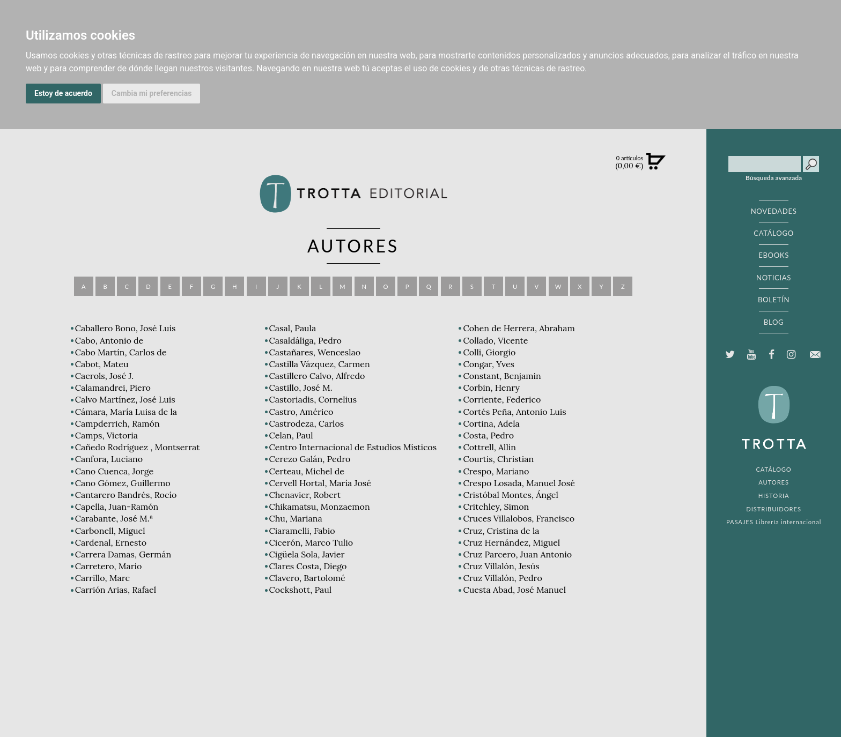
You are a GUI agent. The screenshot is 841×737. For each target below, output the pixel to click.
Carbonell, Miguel (110, 530)
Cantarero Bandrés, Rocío (126, 494)
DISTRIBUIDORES (773, 508)
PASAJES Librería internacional (773, 521)
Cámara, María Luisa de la (126, 411)
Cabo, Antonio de (109, 340)
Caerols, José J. (104, 375)
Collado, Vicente (495, 340)
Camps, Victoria (106, 435)
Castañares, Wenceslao (315, 352)
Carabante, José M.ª (114, 518)
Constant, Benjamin (502, 375)
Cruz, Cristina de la (501, 530)
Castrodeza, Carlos (306, 423)
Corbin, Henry (491, 387)
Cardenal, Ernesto (110, 542)
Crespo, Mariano (496, 471)
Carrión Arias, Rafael (115, 589)
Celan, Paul (291, 435)
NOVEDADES (774, 211)
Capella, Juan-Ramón (117, 506)
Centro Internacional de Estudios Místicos (353, 447)
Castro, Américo (301, 411)
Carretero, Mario (108, 566)
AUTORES (773, 482)
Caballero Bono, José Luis (125, 328)
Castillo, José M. (301, 387)
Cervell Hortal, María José (320, 483)
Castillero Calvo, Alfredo (317, 375)
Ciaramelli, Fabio (302, 530)
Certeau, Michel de (306, 471)
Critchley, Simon (496, 506)
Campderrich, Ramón (117, 423)
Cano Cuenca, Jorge (114, 471)
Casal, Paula (292, 328)
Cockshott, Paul (300, 589)
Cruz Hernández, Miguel (511, 542)
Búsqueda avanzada (774, 178)
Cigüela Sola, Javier (307, 554)
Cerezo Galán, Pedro (310, 458)
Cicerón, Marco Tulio (311, 542)
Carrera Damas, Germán (123, 554)
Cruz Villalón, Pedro (502, 577)
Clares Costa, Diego (308, 566)
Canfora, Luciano (109, 458)
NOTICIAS (773, 277)
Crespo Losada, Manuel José (518, 483)
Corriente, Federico (502, 399)
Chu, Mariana (295, 518)
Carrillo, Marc (102, 577)
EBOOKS (773, 255)
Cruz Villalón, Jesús (501, 566)
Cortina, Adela (491, 423)
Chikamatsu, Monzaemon (319, 506)
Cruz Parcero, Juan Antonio (517, 554)
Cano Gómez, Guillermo (123, 483)
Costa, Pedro (488, 435)
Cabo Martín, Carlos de (121, 352)
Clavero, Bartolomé (307, 577)
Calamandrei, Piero (113, 387)
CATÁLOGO (774, 233)
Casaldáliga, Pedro (305, 340)
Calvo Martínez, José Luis (125, 399)
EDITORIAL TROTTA (774, 420)
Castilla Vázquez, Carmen (319, 364)
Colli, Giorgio (489, 352)
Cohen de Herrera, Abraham (518, 328)
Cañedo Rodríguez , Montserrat (137, 447)
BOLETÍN (774, 299)
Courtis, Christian (498, 458)
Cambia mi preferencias (152, 93)
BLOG (774, 322)
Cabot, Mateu (102, 364)
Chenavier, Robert (305, 494)
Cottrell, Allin (489, 447)
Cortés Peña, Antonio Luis (514, 411)
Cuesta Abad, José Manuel (514, 589)
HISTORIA (774, 495)
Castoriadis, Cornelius (313, 399)
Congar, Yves (488, 364)
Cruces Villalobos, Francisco (518, 518)
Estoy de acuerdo (63, 93)
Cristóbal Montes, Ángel (510, 494)
